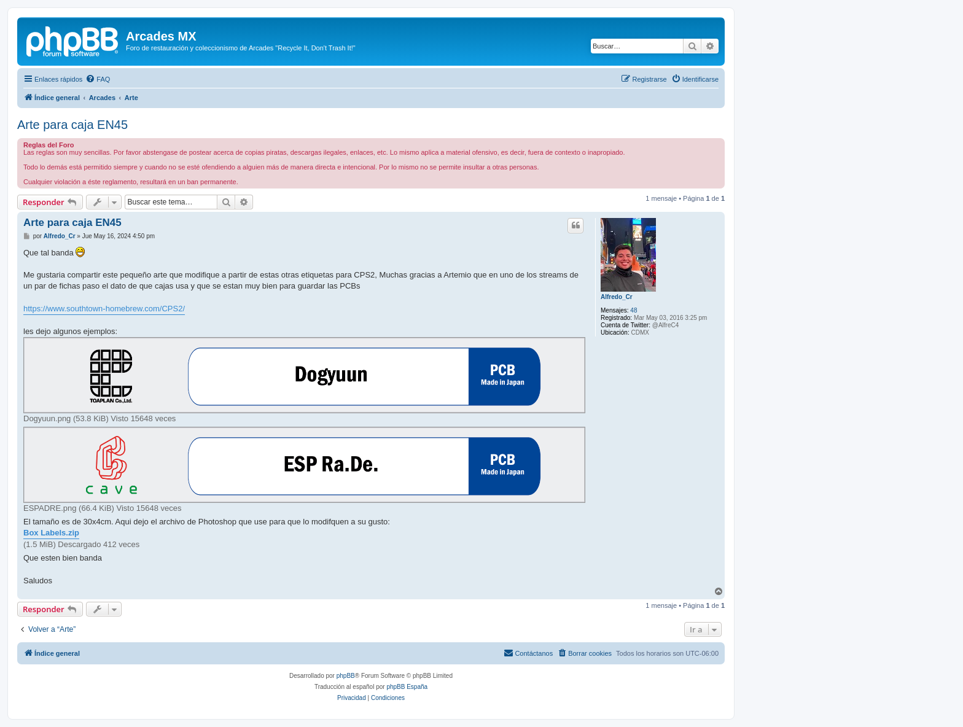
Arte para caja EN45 (72, 124)
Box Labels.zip (51, 532)
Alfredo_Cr (617, 297)
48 (633, 310)
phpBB (346, 675)
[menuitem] (97, 79)
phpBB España (406, 686)
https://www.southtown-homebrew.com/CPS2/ (104, 308)
